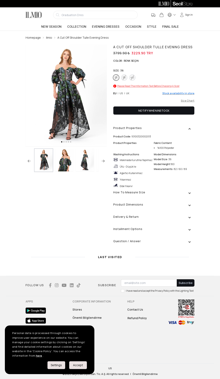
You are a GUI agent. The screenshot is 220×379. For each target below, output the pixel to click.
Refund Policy (137, 318)
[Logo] (34, 15)
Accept (78, 365)
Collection (76, 26)
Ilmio (49, 37)
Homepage (33, 37)
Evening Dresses (106, 26)
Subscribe (186, 283)
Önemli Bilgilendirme (87, 318)
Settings (56, 365)
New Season (51, 26)
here (39, 355)
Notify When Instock (153, 110)
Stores (77, 309)
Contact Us (135, 309)
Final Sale (170, 26)
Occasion (133, 26)
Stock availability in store (178, 93)
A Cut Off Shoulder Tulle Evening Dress (83, 37)
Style (151, 26)
